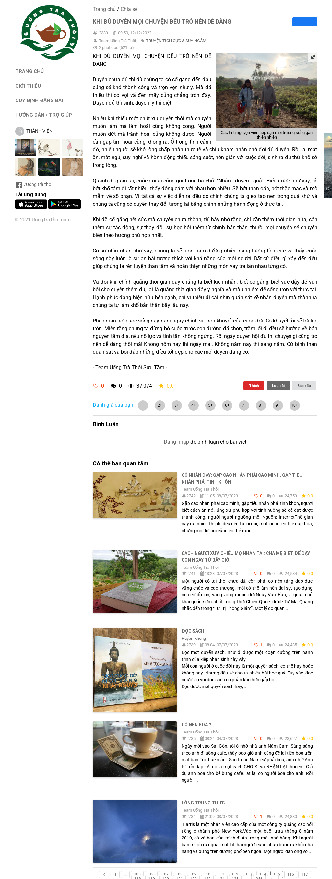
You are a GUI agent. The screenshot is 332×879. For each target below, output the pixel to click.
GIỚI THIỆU (28, 86)
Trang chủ (104, 9)
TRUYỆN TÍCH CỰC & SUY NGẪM (176, 40)
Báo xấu (304, 385)
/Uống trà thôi (33, 184)
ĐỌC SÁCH (193, 631)
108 (179, 874)
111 (221, 874)
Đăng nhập (176, 442)
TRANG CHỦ (29, 71)
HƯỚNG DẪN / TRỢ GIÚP (43, 115)
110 (207, 874)
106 (151, 874)
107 (165, 874)
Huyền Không (194, 638)
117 (304, 874)
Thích (254, 385)
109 (193, 874)
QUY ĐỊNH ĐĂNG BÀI (39, 100)
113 (248, 874)
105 (137, 874)
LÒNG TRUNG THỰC (203, 803)
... (125, 874)
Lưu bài (278, 385)
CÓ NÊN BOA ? (196, 725)
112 (234, 874)
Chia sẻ (129, 9)
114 (262, 874)
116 (290, 874)
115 (276, 874)
